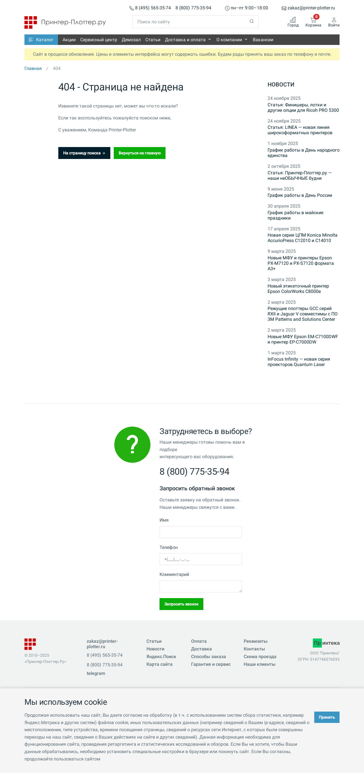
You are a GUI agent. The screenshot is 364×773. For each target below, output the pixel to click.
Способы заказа (208, 656)
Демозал (131, 39)
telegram (96, 673)
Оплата (199, 641)
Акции (69, 39)
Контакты (254, 649)
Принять (327, 717)
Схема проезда (260, 656)
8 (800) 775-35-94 (193, 8)
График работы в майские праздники (295, 215)
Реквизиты (256, 641)
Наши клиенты (260, 664)
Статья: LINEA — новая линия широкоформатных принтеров (300, 130)
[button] (41, 39)
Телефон (169, 547)
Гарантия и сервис (211, 664)
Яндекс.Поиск (161, 656)
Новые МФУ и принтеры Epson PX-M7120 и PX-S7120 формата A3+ (301, 263)
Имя (164, 520)
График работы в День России (300, 195)
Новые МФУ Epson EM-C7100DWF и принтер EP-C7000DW (303, 339)
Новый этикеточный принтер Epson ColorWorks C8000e (298, 288)
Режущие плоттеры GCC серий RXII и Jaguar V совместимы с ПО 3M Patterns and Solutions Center (303, 314)
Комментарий (174, 574)
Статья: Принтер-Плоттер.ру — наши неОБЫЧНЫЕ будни (300, 175)
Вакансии (263, 39)
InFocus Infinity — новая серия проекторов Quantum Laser (299, 361)
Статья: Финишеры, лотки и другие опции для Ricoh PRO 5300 (303, 107)
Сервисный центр (98, 39)
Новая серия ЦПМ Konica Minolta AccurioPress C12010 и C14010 (303, 237)
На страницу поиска (84, 153)
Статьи (152, 39)
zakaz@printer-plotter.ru (308, 8)
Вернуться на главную (140, 153)
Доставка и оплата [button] (185, 39)
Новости (281, 84)
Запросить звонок (181, 604)
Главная (33, 68)
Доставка (201, 649)
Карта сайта (159, 664)
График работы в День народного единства (304, 152)
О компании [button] (229, 39)
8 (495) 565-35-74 (150, 8)
